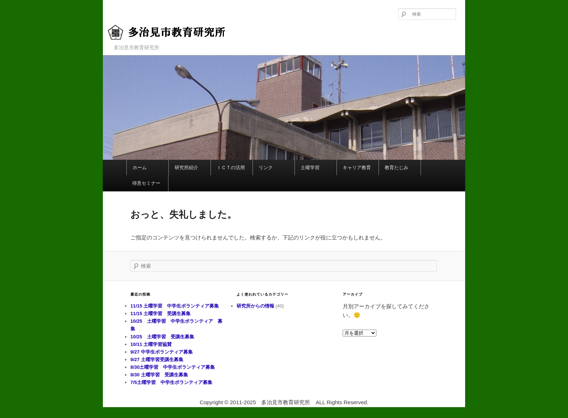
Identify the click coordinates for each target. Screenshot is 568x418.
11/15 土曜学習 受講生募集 (160, 313)
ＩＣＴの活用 (231, 167)
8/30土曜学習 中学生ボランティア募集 (172, 367)
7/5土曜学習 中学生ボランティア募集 (171, 382)
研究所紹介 (186, 167)
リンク (266, 167)
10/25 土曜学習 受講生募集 (162, 336)
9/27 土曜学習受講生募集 (156, 359)
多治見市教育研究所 (173, 32)
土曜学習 (310, 167)
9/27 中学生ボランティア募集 (161, 352)
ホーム (140, 167)
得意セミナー (146, 183)
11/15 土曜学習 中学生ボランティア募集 (174, 306)
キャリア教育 (357, 167)
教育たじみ (396, 167)
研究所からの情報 (255, 306)
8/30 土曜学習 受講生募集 (159, 374)
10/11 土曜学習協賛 (219, 344)
